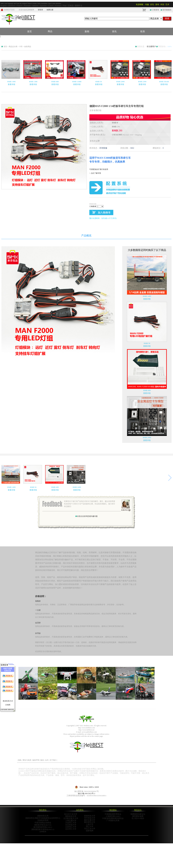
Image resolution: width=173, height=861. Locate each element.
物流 (42, 760)
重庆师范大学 (89, 822)
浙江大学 (89, 826)
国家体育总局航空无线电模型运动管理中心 (42, 818)
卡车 (21, 47)
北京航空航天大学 (70, 818)
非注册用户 (151, 46)
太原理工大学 (70, 827)
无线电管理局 (42, 820)
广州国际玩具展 (112, 820)
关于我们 (53, 760)
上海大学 (89, 824)
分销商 (7, 705)
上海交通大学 (70, 820)
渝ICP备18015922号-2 (86, 793)
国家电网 (89, 831)
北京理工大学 (70, 829)
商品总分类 (13, 47)
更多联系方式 (8, 701)
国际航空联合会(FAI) (42, 825)
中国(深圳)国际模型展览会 (113, 818)
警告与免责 (27, 760)
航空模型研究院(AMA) (43, 827)
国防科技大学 (70, 816)
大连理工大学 (70, 823)
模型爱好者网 (137, 816)
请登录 (40, 10)
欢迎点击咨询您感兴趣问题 (87, 516)
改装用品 (27, 47)
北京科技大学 (70, 825)
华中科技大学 (89, 818)
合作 (46, 760)
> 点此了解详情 (95, 173)
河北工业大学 (89, 828)
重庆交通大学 (89, 820)
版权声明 (35, 760)
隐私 (20, 760)
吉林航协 (42, 832)
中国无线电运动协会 (43, 823)
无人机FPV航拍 (137, 818)
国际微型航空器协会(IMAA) (42, 829)
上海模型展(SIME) (113, 816)
